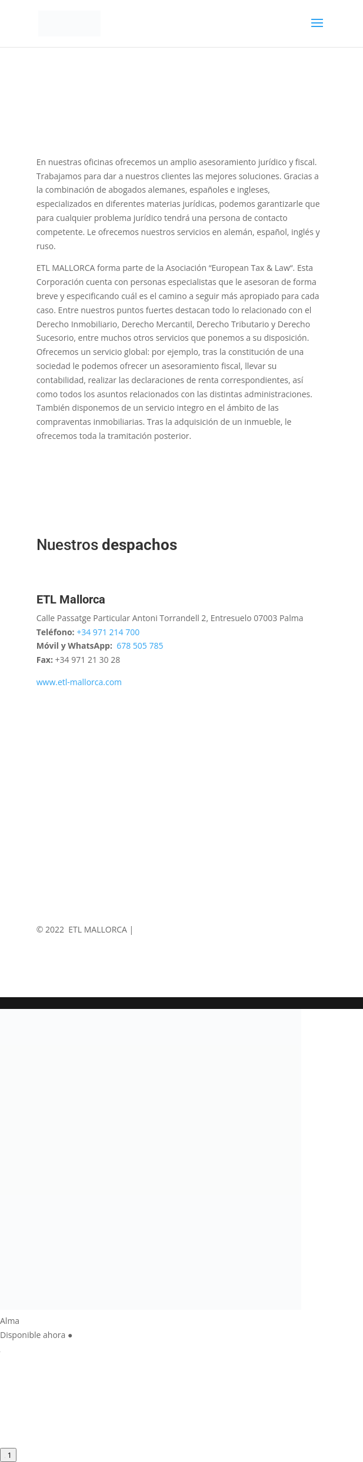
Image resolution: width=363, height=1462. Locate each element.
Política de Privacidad (227, 929)
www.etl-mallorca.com (79, 682)
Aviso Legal (157, 929)
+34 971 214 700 (107, 632)
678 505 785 (139, 645)
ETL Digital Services (171, 942)
